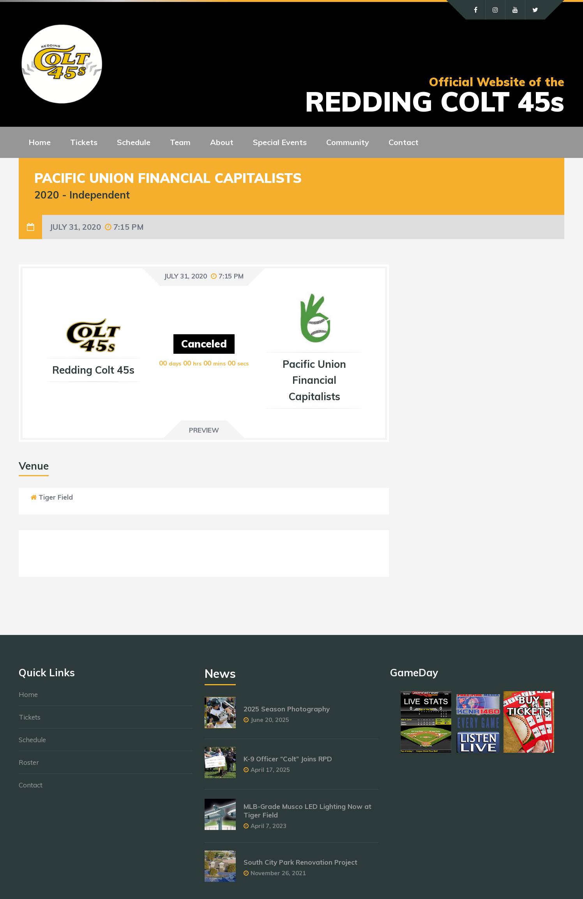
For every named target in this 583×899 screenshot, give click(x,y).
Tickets (30, 717)
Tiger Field (56, 497)
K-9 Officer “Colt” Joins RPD (288, 759)
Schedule (32, 739)
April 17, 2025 (270, 769)
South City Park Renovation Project (300, 862)
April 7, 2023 (268, 826)
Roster (29, 762)
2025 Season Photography (287, 709)
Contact (30, 785)
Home (28, 694)
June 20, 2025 (270, 719)
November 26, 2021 (278, 873)
